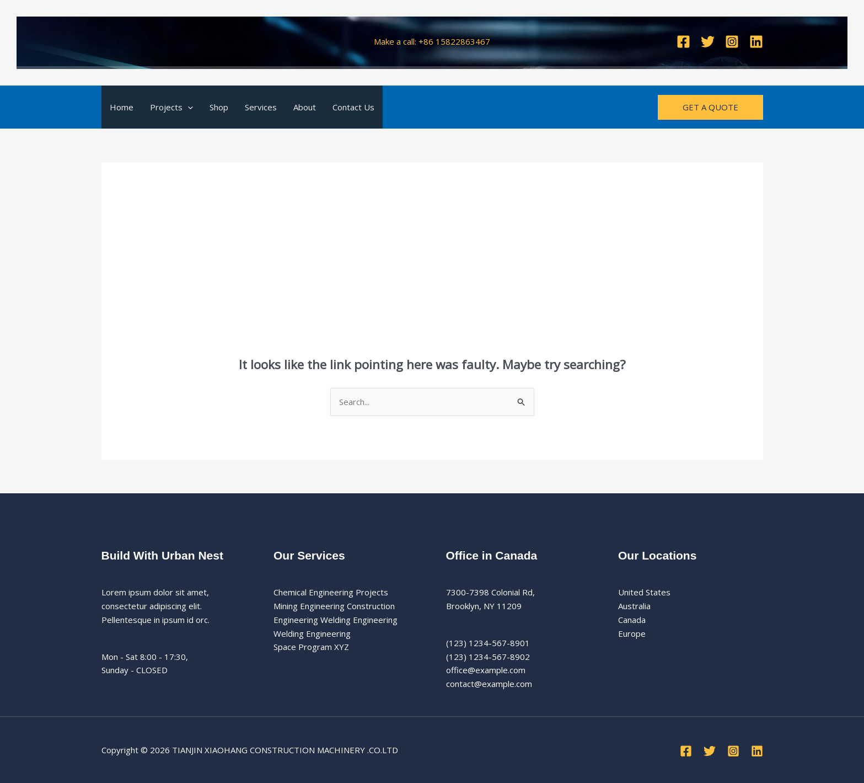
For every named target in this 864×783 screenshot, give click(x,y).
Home (121, 107)
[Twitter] (708, 42)
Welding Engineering (312, 633)
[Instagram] (732, 42)
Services (261, 107)
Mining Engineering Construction (334, 605)
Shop (219, 107)
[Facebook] (683, 42)
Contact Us (353, 107)
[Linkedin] (756, 42)
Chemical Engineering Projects (330, 592)
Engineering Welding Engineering (335, 619)
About (304, 107)
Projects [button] (171, 107)
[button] (188, 107)
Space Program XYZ (311, 646)
